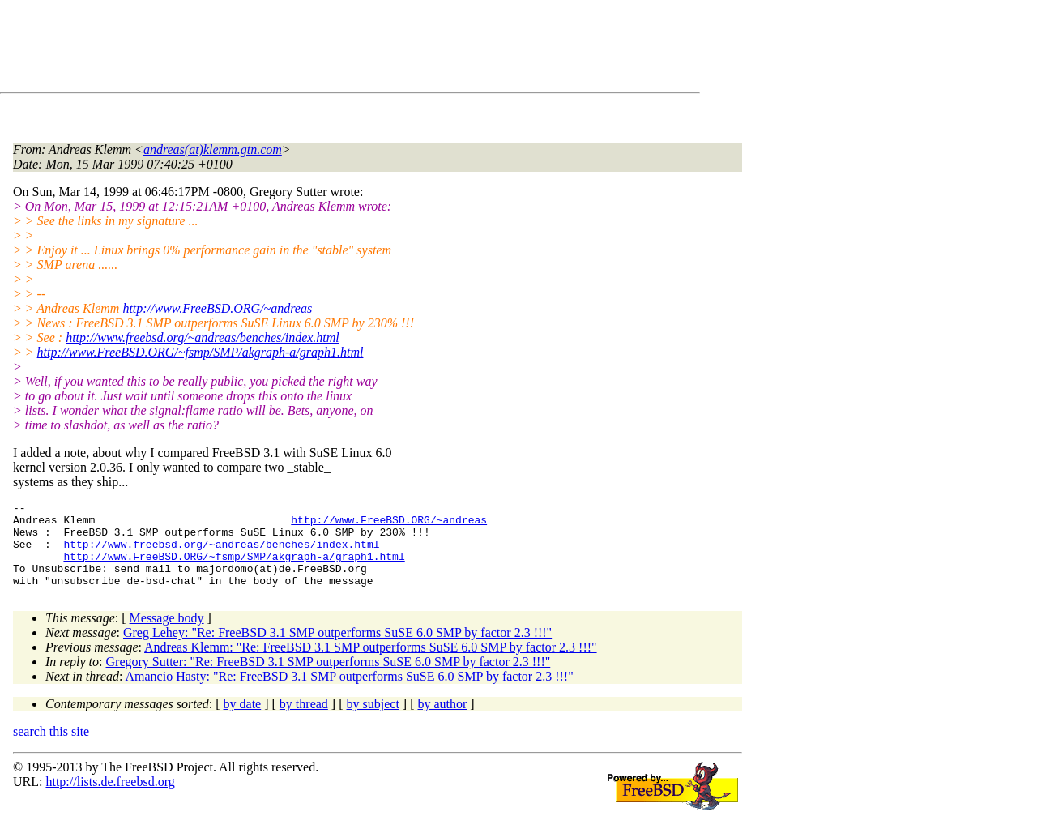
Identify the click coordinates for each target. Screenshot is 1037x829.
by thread (304, 721)
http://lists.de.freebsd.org (109, 798)
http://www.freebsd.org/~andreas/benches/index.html (202, 337)
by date (243, 721)
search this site (51, 748)
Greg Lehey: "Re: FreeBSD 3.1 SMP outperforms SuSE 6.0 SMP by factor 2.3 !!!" (337, 649)
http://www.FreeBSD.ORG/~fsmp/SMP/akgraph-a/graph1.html (200, 352)
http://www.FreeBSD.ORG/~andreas (217, 308)
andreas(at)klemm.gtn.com (212, 149)
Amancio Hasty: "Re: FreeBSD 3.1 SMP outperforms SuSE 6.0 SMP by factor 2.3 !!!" (350, 693)
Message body (167, 635)
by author (442, 721)
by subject (373, 721)
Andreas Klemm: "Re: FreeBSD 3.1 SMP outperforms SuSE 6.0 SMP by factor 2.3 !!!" (370, 664)
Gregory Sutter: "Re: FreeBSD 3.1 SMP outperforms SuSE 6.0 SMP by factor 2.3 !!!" (328, 679)
